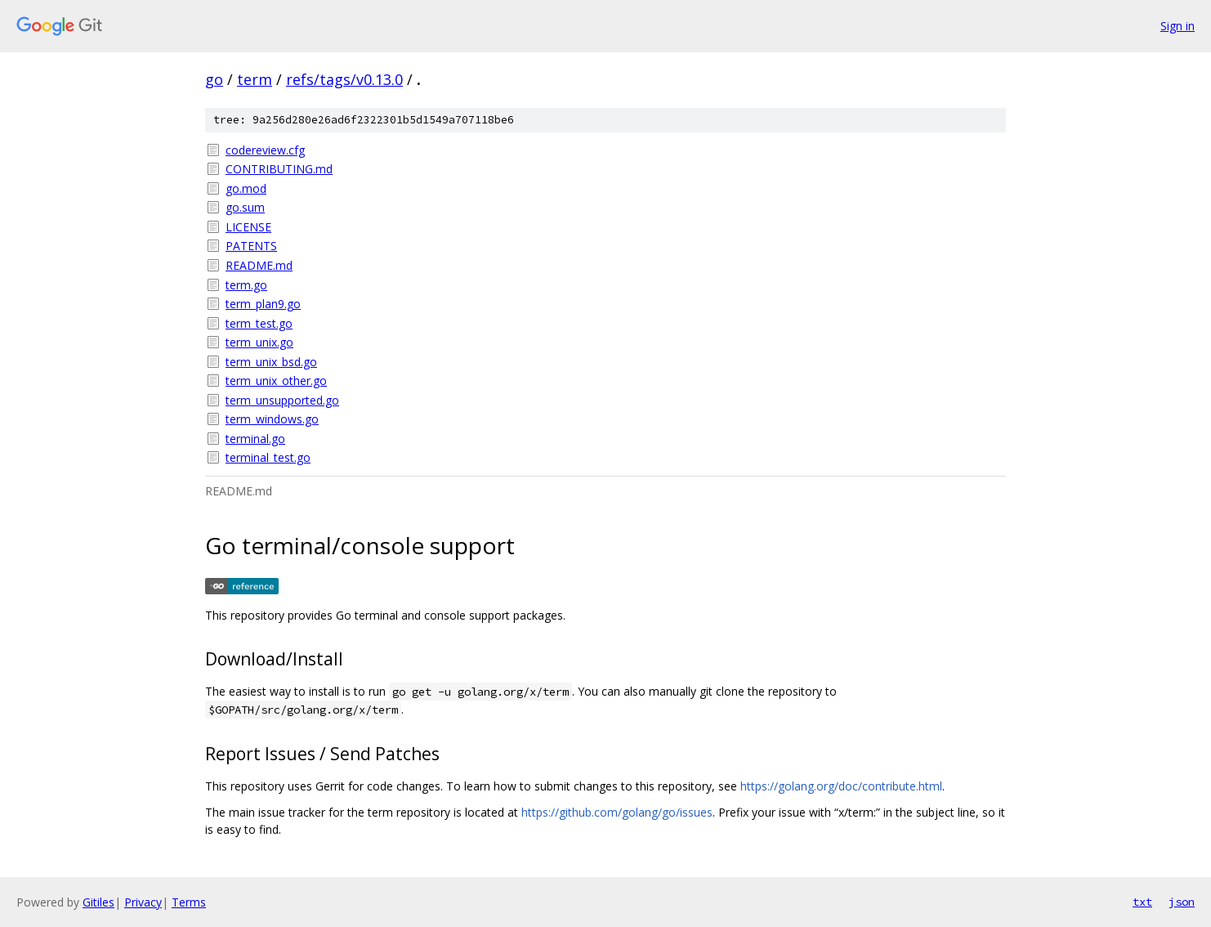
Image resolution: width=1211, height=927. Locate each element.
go (214, 79)
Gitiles (98, 902)
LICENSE (248, 227)
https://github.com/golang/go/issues (617, 812)
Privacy (143, 902)
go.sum (245, 207)
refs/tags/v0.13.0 (344, 79)
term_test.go (259, 323)
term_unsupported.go (282, 400)
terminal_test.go (268, 457)
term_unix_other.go (276, 380)
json (1182, 901)
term (254, 79)
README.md (259, 265)
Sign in (1177, 26)
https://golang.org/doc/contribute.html (841, 786)
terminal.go (255, 438)
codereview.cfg (265, 150)
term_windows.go (272, 419)
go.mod (246, 188)
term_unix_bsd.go (271, 361)
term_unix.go (259, 342)
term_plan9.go (263, 303)
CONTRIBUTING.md (279, 169)
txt (1142, 901)
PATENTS (251, 245)
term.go (246, 285)
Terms (189, 902)
